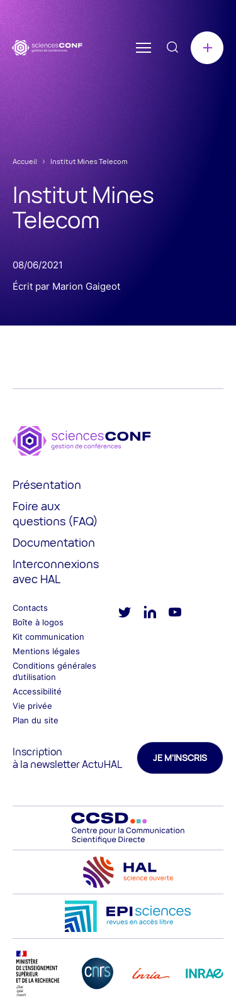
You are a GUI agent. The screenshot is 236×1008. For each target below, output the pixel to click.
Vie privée (32, 706)
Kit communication (48, 637)
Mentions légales (46, 651)
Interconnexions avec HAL (56, 571)
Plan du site (36, 720)
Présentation (47, 484)
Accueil (25, 161)
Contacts (30, 608)
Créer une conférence (207, 47)
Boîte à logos (38, 622)
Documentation (54, 542)
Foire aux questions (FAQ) (55, 513)
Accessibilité (37, 691)
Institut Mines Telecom (89, 161)
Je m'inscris (180, 758)
